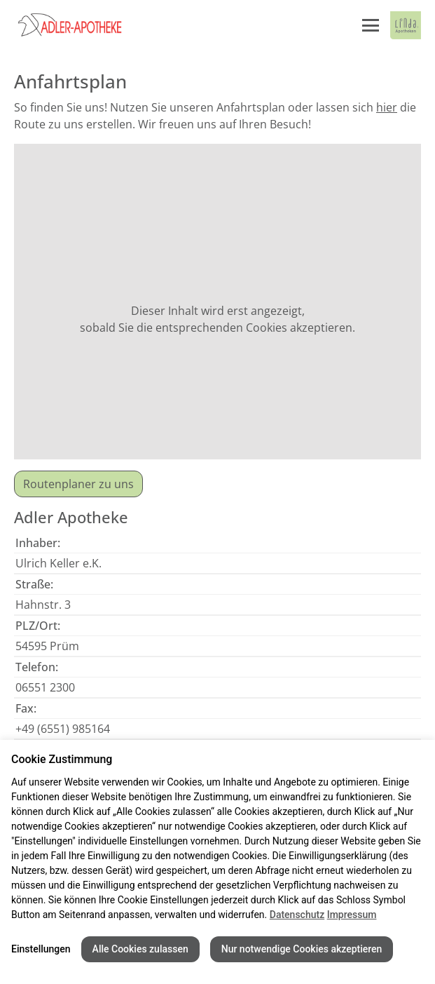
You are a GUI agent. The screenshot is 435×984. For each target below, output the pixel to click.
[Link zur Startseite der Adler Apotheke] (84, 25)
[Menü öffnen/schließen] (370, 25)
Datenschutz (297, 914)
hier (386, 107)
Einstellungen (41, 949)
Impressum (352, 914)
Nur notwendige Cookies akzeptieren (301, 949)
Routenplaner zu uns (78, 484)
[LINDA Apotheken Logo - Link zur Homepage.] (405, 25)
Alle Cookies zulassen (140, 949)
